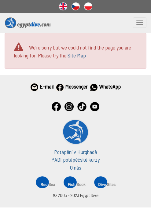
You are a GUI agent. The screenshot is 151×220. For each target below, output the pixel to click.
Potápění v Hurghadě (75, 151)
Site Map (77, 55)
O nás (75, 167)
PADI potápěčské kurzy (75, 159)
